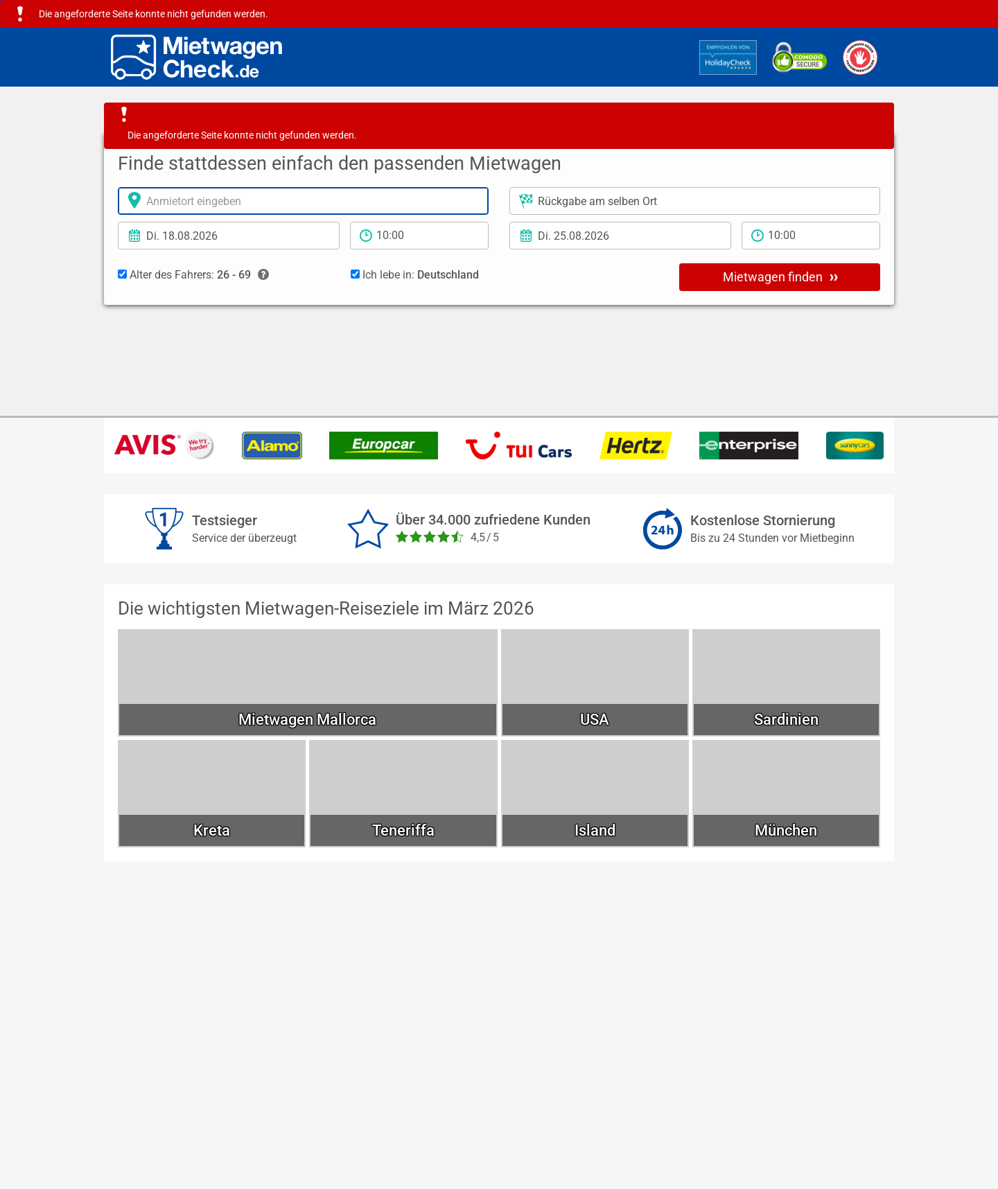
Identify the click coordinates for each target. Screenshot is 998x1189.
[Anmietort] (303, 201)
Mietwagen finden (780, 276)
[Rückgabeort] (694, 201)
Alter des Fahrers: (193, 275)
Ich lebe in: (415, 274)
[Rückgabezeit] (811, 235)
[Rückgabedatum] (620, 235)
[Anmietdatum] (229, 235)
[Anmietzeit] (419, 235)
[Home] (196, 57)
